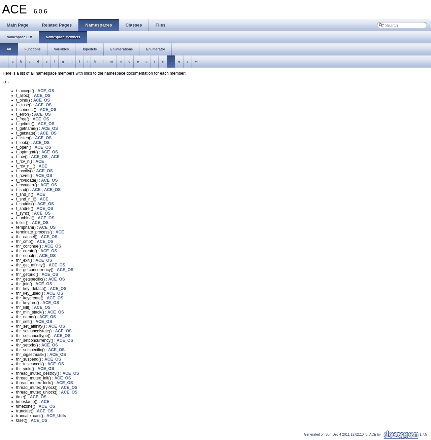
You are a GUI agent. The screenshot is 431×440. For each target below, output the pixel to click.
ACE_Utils (56, 415)
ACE (55, 156)
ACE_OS (45, 90)
